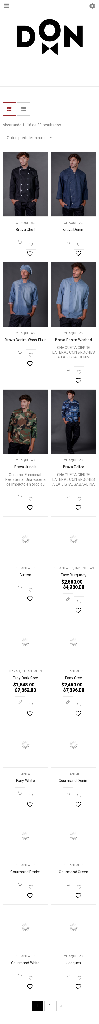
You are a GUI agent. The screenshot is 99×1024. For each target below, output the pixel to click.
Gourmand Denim (74, 781)
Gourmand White (25, 963)
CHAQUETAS (25, 223)
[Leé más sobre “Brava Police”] (68, 496)
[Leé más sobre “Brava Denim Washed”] (68, 369)
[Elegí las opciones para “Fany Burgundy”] (68, 598)
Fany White (25, 781)
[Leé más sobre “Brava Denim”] (68, 241)
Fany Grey (73, 678)
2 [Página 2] (49, 1006)
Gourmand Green (73, 872)
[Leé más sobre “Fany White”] (20, 792)
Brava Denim (73, 229)
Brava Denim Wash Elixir (25, 340)
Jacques (73, 963)
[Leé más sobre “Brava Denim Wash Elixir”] (20, 352)
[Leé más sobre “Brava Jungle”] (20, 496)
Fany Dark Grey (25, 678)
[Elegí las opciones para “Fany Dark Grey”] (20, 701)
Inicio (9, 78)
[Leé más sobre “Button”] (20, 587)
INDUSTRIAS (84, 568)
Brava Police (73, 467)
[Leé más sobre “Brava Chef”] (20, 241)
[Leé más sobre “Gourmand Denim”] (68, 792)
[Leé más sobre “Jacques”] (68, 975)
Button (25, 575)
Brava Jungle (25, 467)
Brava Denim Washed (73, 340)
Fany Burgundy (73, 575)
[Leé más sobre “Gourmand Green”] (68, 884)
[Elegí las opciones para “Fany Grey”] (68, 701)
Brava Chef (25, 229)
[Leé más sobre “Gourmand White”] (20, 975)
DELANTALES (26, 568)
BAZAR (14, 671)
